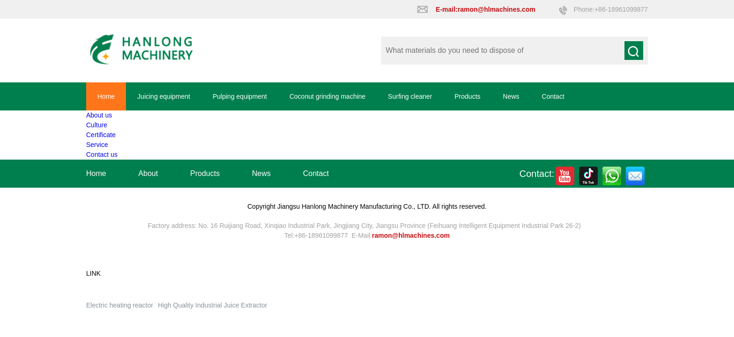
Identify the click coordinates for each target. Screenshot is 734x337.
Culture (96, 125)
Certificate (101, 135)
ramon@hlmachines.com (411, 235)
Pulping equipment (240, 96)
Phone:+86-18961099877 (611, 9)
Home (106, 96)
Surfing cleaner (410, 96)
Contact (553, 96)
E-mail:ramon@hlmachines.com (486, 9)
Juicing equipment (163, 96)
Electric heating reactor (119, 305)
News (511, 96)
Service (97, 144)
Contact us (101, 154)
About (148, 173)
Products (467, 96)
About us (99, 115)
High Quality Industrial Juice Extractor (212, 305)
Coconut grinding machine (327, 96)
